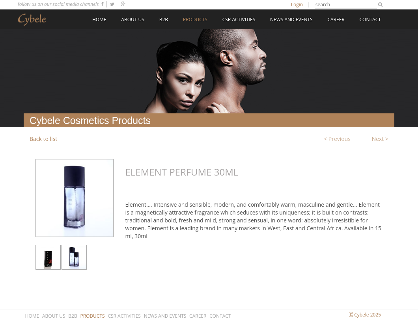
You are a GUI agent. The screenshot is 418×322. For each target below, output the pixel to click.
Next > (380, 138)
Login (297, 4)
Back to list (43, 138)
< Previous (337, 138)
